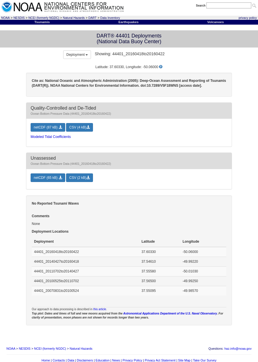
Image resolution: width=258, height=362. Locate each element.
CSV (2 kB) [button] (79, 178)
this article (99, 309)
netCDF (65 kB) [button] (48, 178)
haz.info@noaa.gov (237, 348)
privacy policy (248, 17)
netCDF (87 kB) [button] (48, 127)
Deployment (77, 55)
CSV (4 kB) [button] (79, 127)
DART (92, 17)
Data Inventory (110, 17)
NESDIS (19, 17)
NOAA (5, 17)
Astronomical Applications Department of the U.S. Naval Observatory (170, 313)
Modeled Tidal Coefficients (51, 137)
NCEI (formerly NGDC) (43, 17)
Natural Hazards (74, 17)
